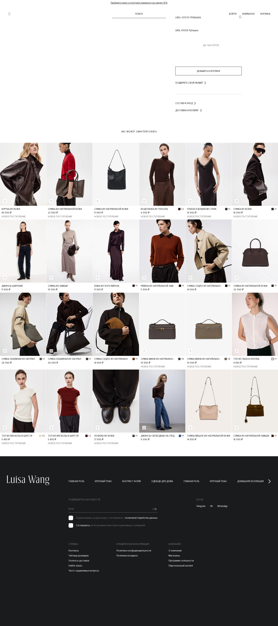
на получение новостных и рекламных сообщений (110, 524)
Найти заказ (75, 564)
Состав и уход (186, 103)
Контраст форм (131, 480)
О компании (175, 549)
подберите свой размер (191, 83)
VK (211, 505)
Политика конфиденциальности (133, 549)
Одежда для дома (162, 480)
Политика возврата (127, 554)
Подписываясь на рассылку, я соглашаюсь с (117, 516)
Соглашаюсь (83, 524)
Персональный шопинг (181, 564)
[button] (269, 480)
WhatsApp (222, 505)
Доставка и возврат (189, 110)
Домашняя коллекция (250, 480)
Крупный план (103, 480)
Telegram (200, 505)
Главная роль (76, 480)
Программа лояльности (181, 559)
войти (232, 13)
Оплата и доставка (79, 559)
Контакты (74, 549)
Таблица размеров (79, 554)
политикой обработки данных (141, 516)
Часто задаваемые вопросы (84, 569)
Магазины (174, 554)
